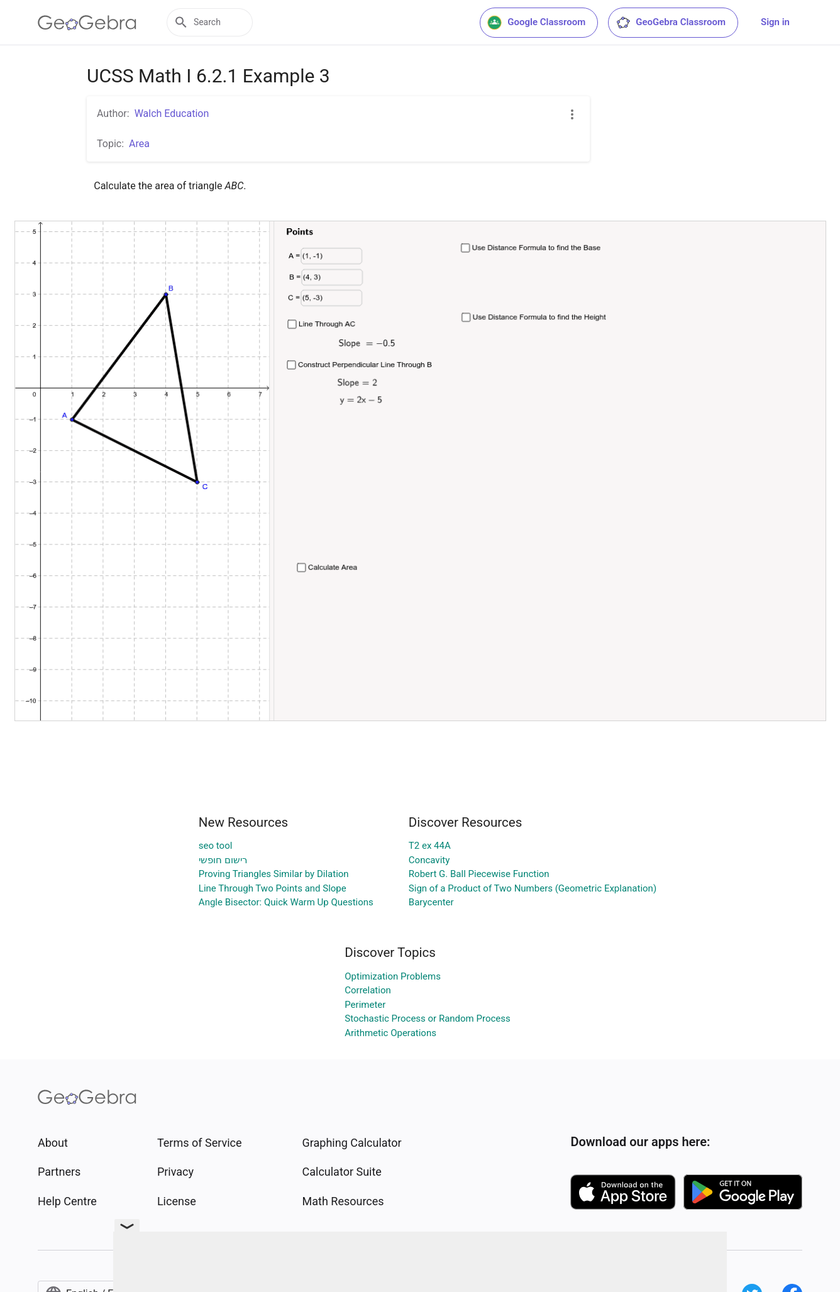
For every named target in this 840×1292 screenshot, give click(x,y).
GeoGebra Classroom (671, 22)
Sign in (775, 22)
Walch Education (172, 113)
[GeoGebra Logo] (87, 22)
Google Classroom (536, 22)
